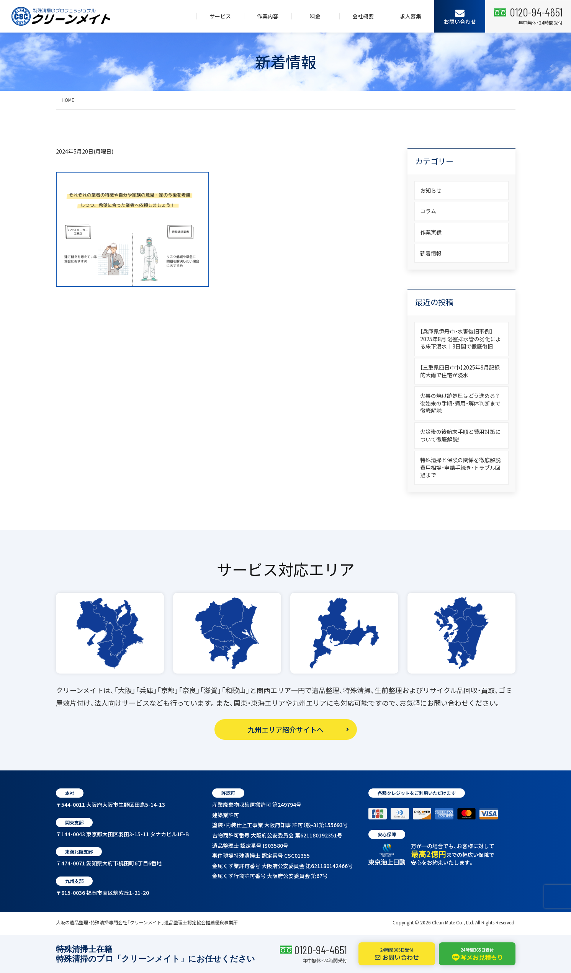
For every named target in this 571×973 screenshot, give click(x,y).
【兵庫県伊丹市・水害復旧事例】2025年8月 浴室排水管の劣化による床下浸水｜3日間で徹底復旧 (460, 338)
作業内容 (267, 16)
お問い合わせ (460, 16)
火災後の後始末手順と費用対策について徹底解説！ (460, 435)
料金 (315, 16)
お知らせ (431, 190)
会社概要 (363, 16)
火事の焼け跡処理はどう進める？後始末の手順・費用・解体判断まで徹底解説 (460, 403)
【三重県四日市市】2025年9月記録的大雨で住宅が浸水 (460, 371)
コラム (428, 211)
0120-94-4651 (320, 950)
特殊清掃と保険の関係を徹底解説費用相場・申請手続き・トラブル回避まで (460, 467)
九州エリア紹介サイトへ (286, 729)
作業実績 (431, 232)
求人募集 (410, 16)
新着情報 (431, 253)
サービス (220, 16)
